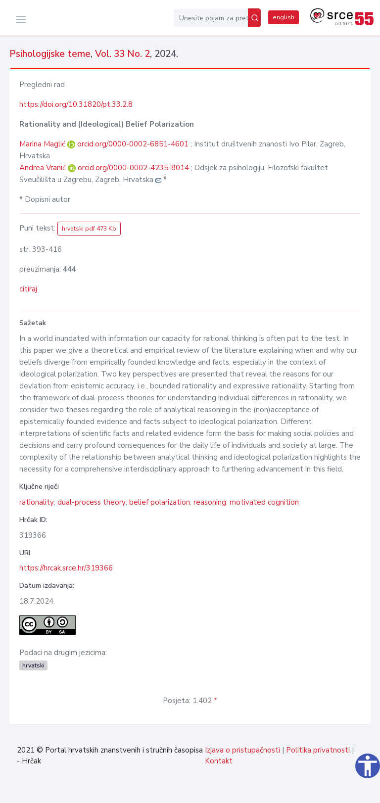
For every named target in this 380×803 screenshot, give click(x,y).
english (283, 17)
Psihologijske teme (50, 53)
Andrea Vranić (43, 168)
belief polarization (159, 502)
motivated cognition (264, 502)
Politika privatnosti (318, 750)
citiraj (28, 289)
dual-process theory (91, 502)
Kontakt (219, 761)
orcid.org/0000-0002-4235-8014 (133, 168)
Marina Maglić (43, 144)
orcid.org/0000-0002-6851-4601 (133, 144)
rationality (36, 502)
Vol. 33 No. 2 (122, 53)
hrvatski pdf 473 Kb (89, 229)
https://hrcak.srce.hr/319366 (66, 568)
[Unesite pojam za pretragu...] (211, 17)
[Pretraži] (254, 17)
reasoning (209, 502)
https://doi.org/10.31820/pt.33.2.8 (76, 104)
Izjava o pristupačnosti (242, 750)
